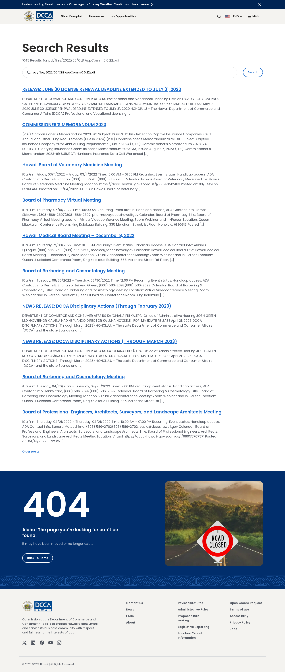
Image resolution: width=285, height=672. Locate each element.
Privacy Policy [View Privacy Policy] (240, 622)
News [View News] (130, 609)
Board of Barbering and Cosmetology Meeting (73, 271)
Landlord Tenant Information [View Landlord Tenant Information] (190, 635)
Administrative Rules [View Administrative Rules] (193, 609)
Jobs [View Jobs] (233, 629)
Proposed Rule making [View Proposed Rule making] (188, 618)
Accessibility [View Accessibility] (239, 616)
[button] (234, 16)
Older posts (30, 451)
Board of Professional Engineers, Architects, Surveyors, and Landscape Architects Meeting (122, 412)
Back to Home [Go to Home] (37, 558)
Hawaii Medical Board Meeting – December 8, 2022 (78, 235)
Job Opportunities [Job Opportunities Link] (122, 16)
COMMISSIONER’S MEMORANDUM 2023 (64, 125)
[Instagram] (59, 643)
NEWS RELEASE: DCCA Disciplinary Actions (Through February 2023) (96, 306)
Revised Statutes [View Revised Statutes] (190, 603)
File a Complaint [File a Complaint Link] (73, 16)
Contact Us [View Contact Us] (134, 603)
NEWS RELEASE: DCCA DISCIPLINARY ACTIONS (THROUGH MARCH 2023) (99, 341)
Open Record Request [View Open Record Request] (246, 603)
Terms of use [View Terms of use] (239, 609)
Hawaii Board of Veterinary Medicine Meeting (72, 165)
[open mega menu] (253, 16)
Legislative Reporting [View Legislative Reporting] (193, 627)
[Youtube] (50, 643)
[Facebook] (42, 643)
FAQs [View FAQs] (130, 616)
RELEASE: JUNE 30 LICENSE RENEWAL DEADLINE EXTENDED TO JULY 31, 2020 (101, 89)
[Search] (219, 16)
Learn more (143, 4)
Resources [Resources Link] (97, 16)
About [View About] (130, 622)
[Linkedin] (33, 643)
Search (253, 72)
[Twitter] (24, 643)
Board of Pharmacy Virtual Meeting (61, 200)
